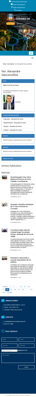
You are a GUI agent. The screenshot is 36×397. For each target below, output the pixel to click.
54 (21, 286)
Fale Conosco (18, 26)
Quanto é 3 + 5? (22, 350)
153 (31, 289)
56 (28, 286)
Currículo (18, 102)
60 (15, 289)
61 (19, 289)
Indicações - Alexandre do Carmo (13, 119)
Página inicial (10, 23)
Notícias (27, 23)
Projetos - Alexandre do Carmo (12, 130)
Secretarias (10, 64)
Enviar (26, 367)
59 (11, 289)
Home (4, 64)
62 (23, 289)
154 (4, 292)
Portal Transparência (18, 4)
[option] (18, 31)
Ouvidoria (18, 10)
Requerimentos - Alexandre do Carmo (14, 123)
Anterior (5, 286)
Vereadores (20, 23)
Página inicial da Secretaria (11, 85)
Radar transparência (18, 7)
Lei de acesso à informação (18, 1)
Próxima (9, 292)
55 (25, 286)
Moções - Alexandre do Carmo (12, 126)
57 (3, 289)
